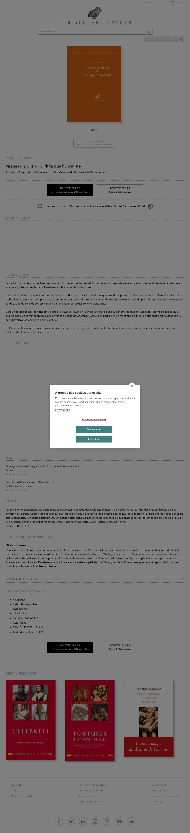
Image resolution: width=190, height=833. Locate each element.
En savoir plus (62, 409)
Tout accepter (94, 429)
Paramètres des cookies (94, 419)
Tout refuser (94, 439)
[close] (132, 386)
